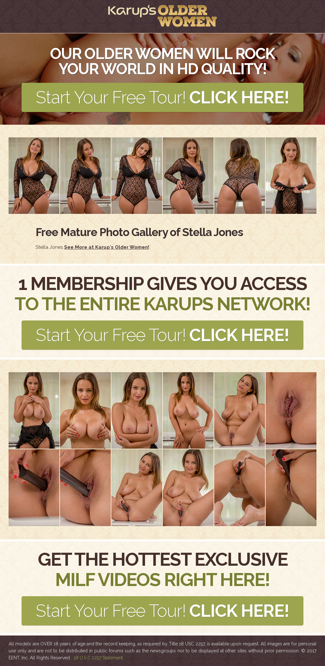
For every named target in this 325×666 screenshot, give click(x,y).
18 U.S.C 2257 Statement (98, 657)
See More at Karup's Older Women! (106, 247)
